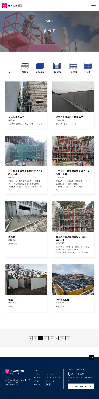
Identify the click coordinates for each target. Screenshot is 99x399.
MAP (28, 380)
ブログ (36, 380)
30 (68, 338)
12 (52, 338)
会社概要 (37, 374)
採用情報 (37, 384)
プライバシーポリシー (53, 377)
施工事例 (37, 377)
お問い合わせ (50, 374)
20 (62, 338)
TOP (35, 370)
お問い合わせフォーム (83, 387)
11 (46, 338)
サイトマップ (50, 380)
